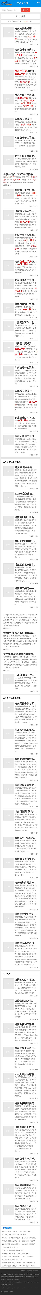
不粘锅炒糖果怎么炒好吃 (9, 1241)
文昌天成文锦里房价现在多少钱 (11, 1263)
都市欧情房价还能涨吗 (28, 1244)
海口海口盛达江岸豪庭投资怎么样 (12, 1259)
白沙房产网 (35, 1270)
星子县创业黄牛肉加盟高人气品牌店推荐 (14, 1235)
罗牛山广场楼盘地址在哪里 (27, 1266)
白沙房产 (13, 1288)
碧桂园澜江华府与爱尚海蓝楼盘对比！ (13, 1250)
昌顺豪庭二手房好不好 (8, 1253)
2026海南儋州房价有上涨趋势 (11, 1244)
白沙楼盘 (8, 1288)
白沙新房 (18, 1288)
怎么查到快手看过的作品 (29, 1238)
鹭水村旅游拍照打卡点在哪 (27, 1241)
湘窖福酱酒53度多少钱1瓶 (10, 1231)
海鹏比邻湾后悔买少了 (24, 1253)
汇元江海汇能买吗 (28, 1256)
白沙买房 (11, 1291)
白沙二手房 (30, 1288)
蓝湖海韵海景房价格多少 (9, 1266)
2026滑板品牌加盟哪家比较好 (11, 1238)
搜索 (25, 10)
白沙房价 (3, 1288)
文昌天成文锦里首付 (29, 1263)
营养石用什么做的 (25, 1231)
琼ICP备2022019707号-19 (7, 1284)
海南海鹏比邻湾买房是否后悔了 (11, 1256)
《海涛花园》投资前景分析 (10, 1247)
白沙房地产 (29, 1270)
